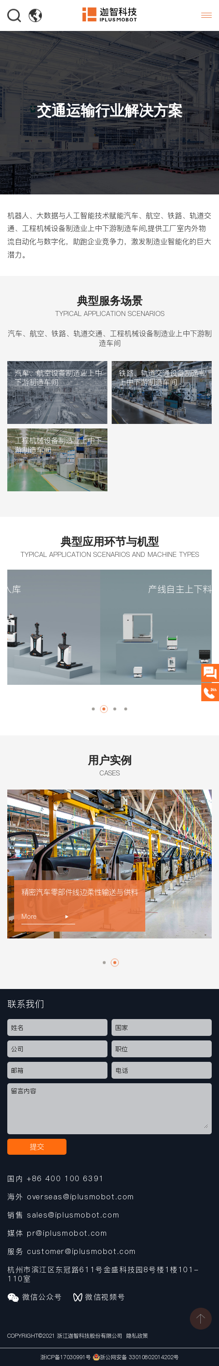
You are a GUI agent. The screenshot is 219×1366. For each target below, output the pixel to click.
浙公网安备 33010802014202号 (136, 1357)
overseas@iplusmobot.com (80, 1197)
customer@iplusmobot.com (81, 1251)
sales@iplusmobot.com (73, 1215)
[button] (93, 709)
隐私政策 (137, 1336)
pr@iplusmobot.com (67, 1233)
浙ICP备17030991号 (66, 1357)
